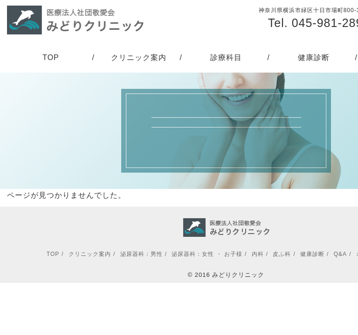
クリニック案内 (138, 57)
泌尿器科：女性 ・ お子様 (207, 254)
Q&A (340, 254)
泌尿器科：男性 (141, 254)
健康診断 (314, 57)
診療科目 (226, 57)
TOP (50, 57)
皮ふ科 (282, 254)
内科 (258, 254)
